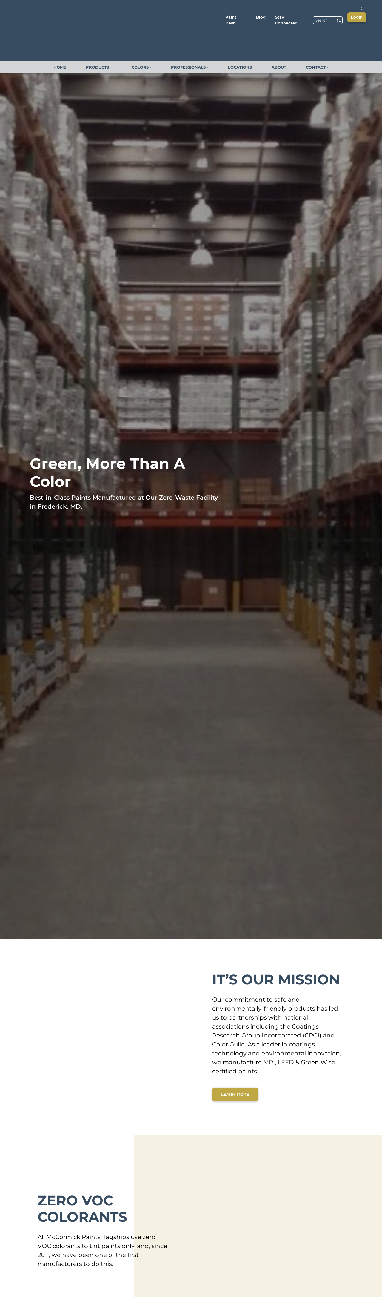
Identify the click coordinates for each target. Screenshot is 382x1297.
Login (357, 17)
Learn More (235, 1094)
